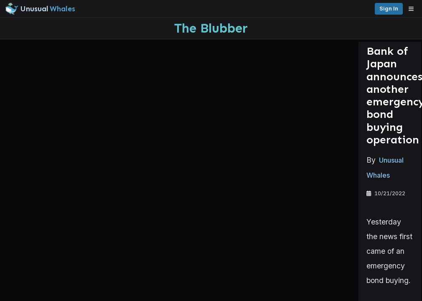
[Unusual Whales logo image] (121, 9)
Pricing (316, 8)
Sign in (345, 8)
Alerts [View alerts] (42, 260)
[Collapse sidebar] (10, 10)
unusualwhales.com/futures (193, 265)
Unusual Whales (141, 130)
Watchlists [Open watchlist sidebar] (42, 277)
